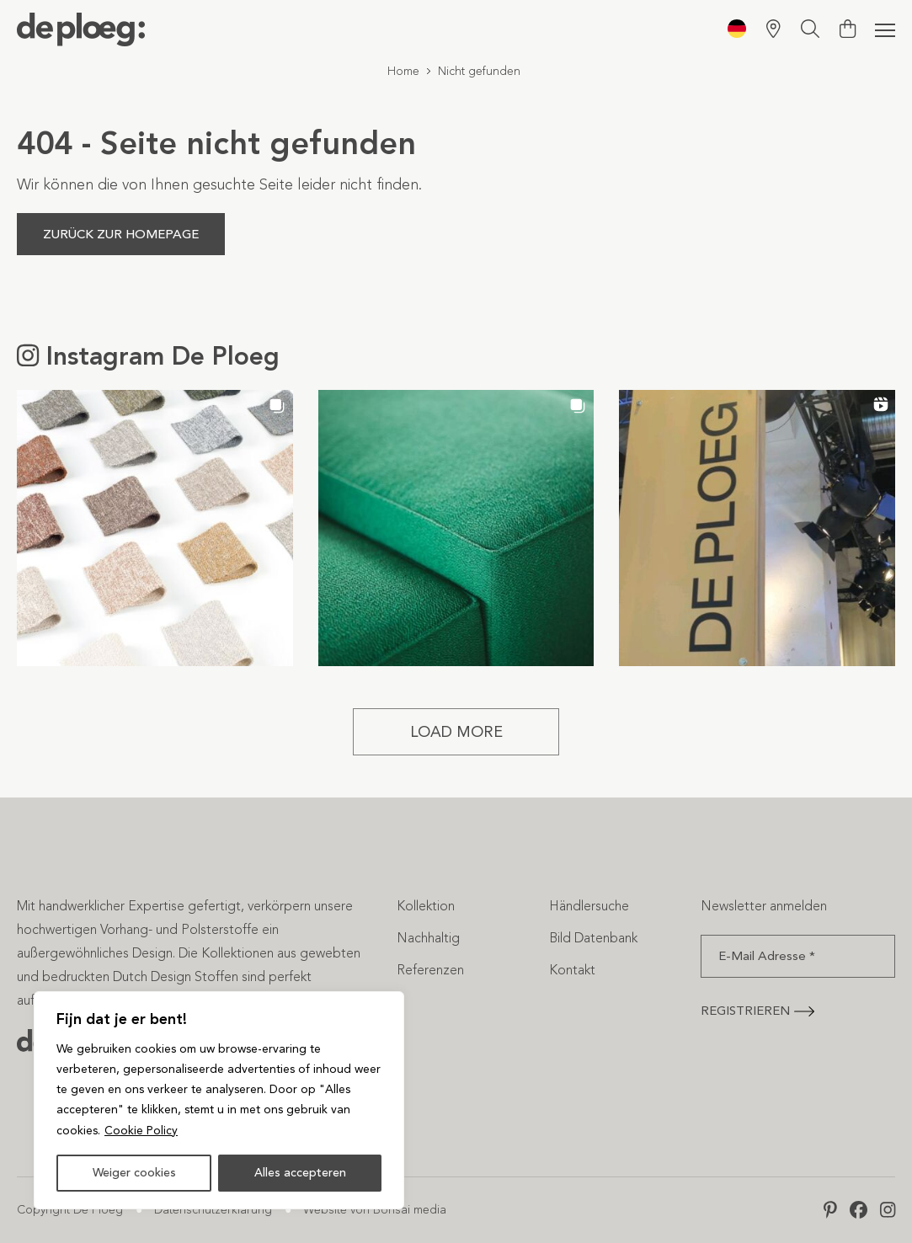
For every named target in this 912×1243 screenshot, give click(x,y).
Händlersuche (589, 906)
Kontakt (572, 970)
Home (403, 71)
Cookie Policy (141, 1130)
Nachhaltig (428, 938)
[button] (155, 528)
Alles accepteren (300, 1173)
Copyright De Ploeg (70, 1210)
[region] (219, 1100)
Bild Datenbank (593, 938)
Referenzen (430, 970)
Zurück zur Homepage (121, 234)
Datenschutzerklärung (213, 1210)
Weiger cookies (134, 1173)
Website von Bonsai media (374, 1210)
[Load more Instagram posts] (456, 732)
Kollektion (426, 906)
